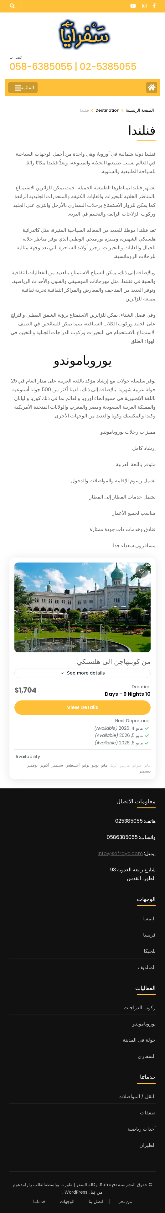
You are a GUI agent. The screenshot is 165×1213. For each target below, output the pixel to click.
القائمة (24, 88)
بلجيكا (150, 951)
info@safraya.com (120, 853)
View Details (82, 707)
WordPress (75, 1192)
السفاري (147, 1056)
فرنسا (149, 934)
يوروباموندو (144, 1023)
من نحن (124, 1201)
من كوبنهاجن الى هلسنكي (114, 661)
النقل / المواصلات (137, 1096)
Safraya (108, 1184)
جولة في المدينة (139, 1040)
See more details (86, 673)
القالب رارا (35, 1184)
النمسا (149, 918)
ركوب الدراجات (140, 1007)
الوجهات (67, 1201)
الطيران (147, 1145)
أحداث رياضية (141, 1129)
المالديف (147, 967)
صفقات (148, 1112)
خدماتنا (39, 1201)
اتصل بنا (96, 1201)
